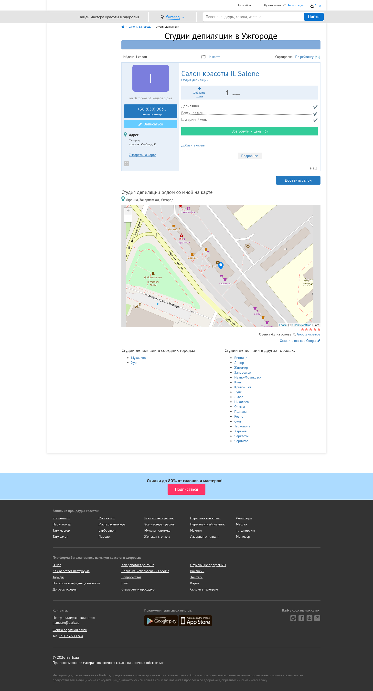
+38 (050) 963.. (152, 111)
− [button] (128, 218)
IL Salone (236, 75)
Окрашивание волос (205, 518)
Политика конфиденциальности (76, 583)
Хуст (134, 362)
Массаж (241, 524)
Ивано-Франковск (247, 377)
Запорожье (242, 372)
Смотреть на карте (142, 155)
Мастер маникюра (111, 524)
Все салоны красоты (159, 518)
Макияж (196, 530)
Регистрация (296, 5)
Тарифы (58, 577)
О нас (57, 565)
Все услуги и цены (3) (249, 131)
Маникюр (243, 536)
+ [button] (128, 211)
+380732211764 (71, 636)
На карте (211, 57)
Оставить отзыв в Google (300, 340)
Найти (314, 17)
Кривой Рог (242, 387)
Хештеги (196, 577)
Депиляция (244, 518)
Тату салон (60, 536)
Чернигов (241, 441)
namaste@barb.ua (66, 622)
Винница (240, 358)
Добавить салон (298, 180)
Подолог (104, 536)
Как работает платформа (71, 571)
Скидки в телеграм (204, 589)
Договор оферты (65, 589)
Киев (238, 382)
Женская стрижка (157, 536)
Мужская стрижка (157, 530)
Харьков (240, 431)
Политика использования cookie (145, 571)
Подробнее (249, 156)
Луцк (238, 392)
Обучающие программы (208, 565)
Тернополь (242, 426)
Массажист (106, 518)
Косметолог (61, 518)
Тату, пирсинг (246, 530)
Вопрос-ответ (131, 577)
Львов (238, 397)
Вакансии (197, 571)
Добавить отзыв (193, 145)
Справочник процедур (138, 589)
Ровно (238, 416)
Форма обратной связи (70, 630)
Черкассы (241, 436)
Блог (124, 583)
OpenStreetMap (301, 324)
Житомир (241, 367)
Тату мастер (61, 530)
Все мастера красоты (159, 524)
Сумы (238, 421)
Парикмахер (62, 524)
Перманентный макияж (207, 524)
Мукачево (138, 358)
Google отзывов (308, 334)
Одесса (239, 406)
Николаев (241, 402)
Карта (194, 583)
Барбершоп (107, 530)
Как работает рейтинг (137, 565)
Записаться (151, 124)
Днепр (239, 362)
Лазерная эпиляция (204, 536)
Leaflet (283, 324)
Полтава (240, 411)
